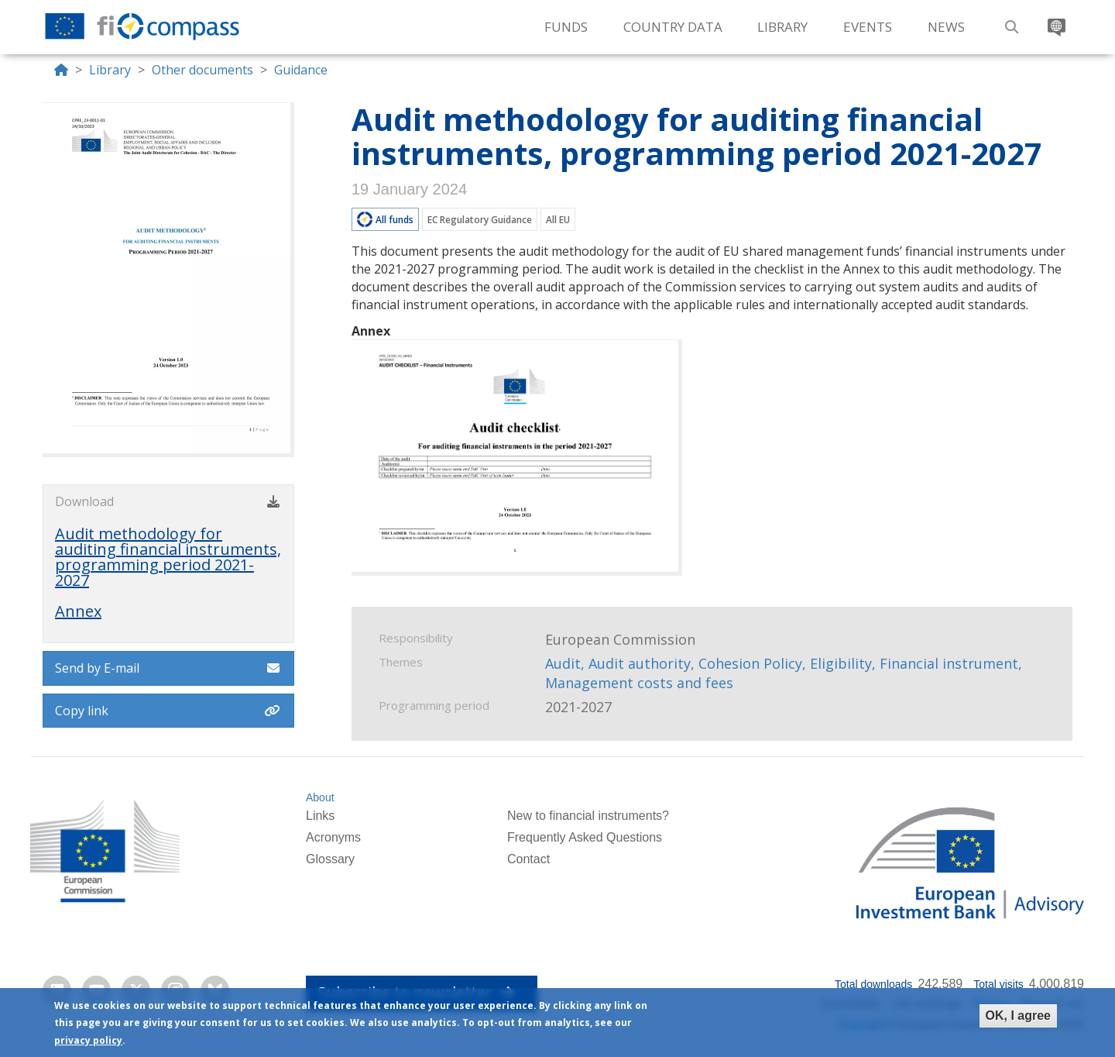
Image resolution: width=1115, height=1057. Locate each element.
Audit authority (639, 663)
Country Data (672, 27)
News (946, 27)
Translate (1054, 21)
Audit (563, 663)
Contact (528, 859)
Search (1009, 21)
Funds (566, 27)
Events (867, 27)
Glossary (330, 859)
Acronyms (333, 837)
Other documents (202, 69)
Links (320, 815)
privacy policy (88, 1040)
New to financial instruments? (588, 815)
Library (782, 27)
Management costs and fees (639, 682)
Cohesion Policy (750, 663)
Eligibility (841, 663)
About (320, 797)
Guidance (301, 69)
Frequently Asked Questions (584, 837)
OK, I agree (1018, 1015)
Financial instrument (949, 663)
